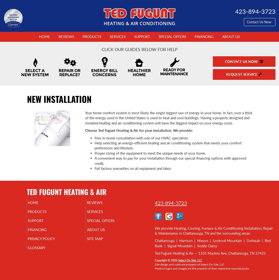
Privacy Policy (50, 243)
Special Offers (172, 36)
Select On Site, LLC (190, 260)
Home (44, 36)
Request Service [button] (244, 74)
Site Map (102, 243)
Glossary (44, 253)
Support (142, 36)
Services (118, 36)
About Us (231, 36)
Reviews (66, 36)
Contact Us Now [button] (259, 22)
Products (91, 36)
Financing (204, 36)
